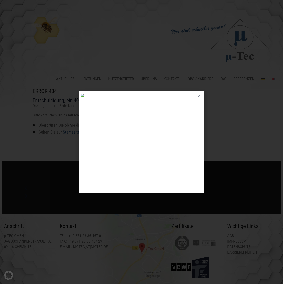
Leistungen (91, 78)
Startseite (71, 132)
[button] (141, 188)
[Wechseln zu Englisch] (272, 78)
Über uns (149, 78)
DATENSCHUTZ (238, 246)
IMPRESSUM (236, 241)
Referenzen (243, 78)
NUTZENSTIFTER (121, 78)
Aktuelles (65, 78)
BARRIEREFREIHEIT (242, 252)
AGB (230, 235)
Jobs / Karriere (199, 78)
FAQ (223, 78)
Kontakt (171, 78)
